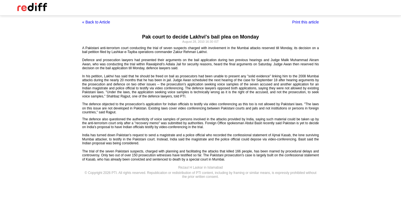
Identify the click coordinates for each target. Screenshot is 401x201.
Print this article (305, 22)
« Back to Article (96, 22)
